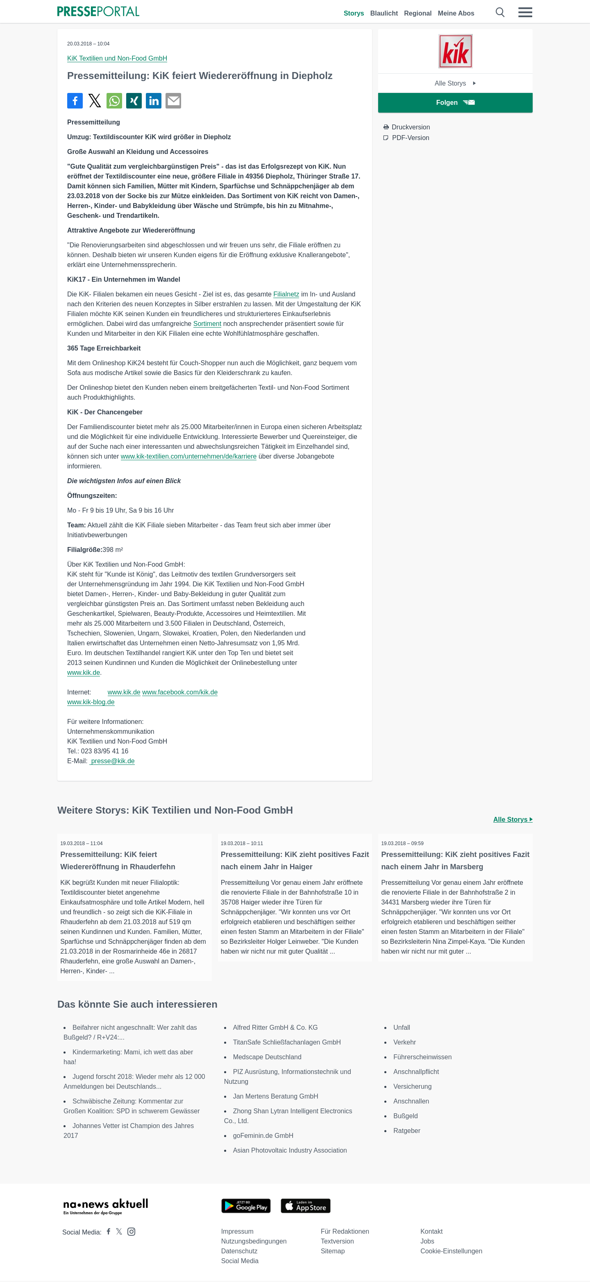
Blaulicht (384, 13)
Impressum (237, 1232)
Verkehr (404, 1043)
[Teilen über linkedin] (153, 101)
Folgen (455, 102)
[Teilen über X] (94, 101)
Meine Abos (456, 13)
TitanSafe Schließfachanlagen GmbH (287, 1043)
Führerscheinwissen (422, 1058)
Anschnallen (411, 1102)
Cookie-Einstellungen (451, 1252)
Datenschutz (239, 1252)
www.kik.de (83, 672)
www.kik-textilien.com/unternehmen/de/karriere (189, 456)
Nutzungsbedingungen (254, 1242)
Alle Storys (455, 83)
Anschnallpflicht (416, 1072)
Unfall (401, 1028)
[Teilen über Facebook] (75, 101)
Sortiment (207, 323)
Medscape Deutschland (267, 1058)
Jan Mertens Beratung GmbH (275, 1097)
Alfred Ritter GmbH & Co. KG (275, 1028)
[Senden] (173, 101)
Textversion (337, 1242)
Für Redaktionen (345, 1232)
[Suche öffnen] (500, 12)
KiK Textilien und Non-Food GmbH (117, 58)
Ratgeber (406, 1131)
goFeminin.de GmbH (263, 1136)
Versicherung (412, 1087)
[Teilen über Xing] (134, 101)
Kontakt (431, 1232)
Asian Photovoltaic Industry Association (290, 1151)
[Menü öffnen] (525, 12)
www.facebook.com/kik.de (180, 692)
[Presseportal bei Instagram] (129, 1232)
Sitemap (333, 1252)
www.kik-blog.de (91, 702)
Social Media (240, 1262)
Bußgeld (405, 1117)
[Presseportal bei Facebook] (106, 1233)
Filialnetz (286, 294)
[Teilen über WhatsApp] (114, 101)
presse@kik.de (112, 760)
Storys (354, 13)
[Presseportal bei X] (117, 1233)
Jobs (427, 1242)
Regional (418, 13)
